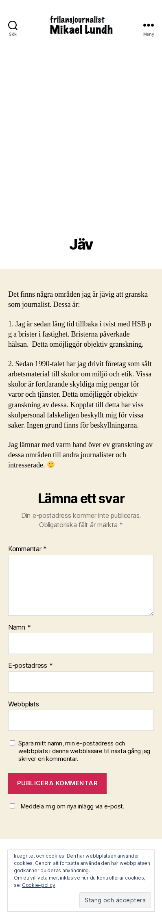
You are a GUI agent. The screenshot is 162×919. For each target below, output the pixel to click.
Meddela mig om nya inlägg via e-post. (72, 806)
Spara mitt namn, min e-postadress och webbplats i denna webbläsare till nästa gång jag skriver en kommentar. (84, 751)
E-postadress (30, 665)
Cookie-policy (38, 885)
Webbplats (23, 704)
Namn (19, 627)
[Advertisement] (81, 151)
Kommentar (27, 549)
